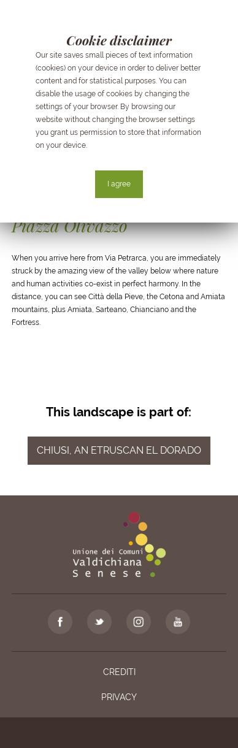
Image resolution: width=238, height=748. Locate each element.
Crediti (119, 672)
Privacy (119, 697)
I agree (119, 184)
